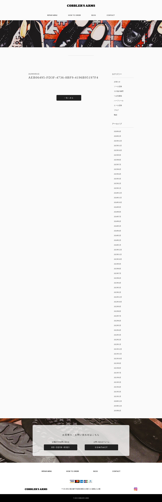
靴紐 (115, 115)
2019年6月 (117, 411)
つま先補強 (118, 96)
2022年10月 (118, 302)
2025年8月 (117, 160)
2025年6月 (117, 169)
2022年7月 (117, 316)
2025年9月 (117, 155)
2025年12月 (118, 141)
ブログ (116, 110)
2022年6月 (117, 321)
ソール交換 (118, 86)
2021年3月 (117, 392)
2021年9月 (117, 363)
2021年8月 (117, 368)
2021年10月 (118, 358)
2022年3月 (117, 335)
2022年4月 (117, 330)
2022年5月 (117, 325)
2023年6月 (117, 278)
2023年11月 (118, 254)
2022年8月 (117, 311)
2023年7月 (117, 273)
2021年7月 (117, 373)
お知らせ (117, 82)
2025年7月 (117, 164)
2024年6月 (117, 221)
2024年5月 (117, 226)
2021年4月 (117, 387)
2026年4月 (117, 131)
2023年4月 (117, 283)
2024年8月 (117, 212)
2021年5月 (117, 382)
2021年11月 (118, 354)
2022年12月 (118, 297)
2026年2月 (117, 136)
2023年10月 (118, 259)
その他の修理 (118, 91)
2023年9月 (117, 264)
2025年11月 (118, 145)
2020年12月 (118, 401)
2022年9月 (117, 306)
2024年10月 (118, 202)
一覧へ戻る (69, 98)
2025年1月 (117, 188)
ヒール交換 (118, 105)
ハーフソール (118, 101)
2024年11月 (118, 198)
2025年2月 (117, 183)
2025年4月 (117, 174)
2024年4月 (117, 231)
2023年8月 (117, 269)
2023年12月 (118, 250)
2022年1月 (117, 344)
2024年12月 (118, 193)
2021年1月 (117, 396)
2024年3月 (117, 235)
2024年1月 (117, 245)
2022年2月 (117, 340)
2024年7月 (117, 216)
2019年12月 (118, 406)
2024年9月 (117, 207)
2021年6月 (117, 377)
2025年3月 (117, 179)
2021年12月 (118, 349)
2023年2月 (117, 292)
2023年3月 (117, 287)
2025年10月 (118, 150)
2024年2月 (117, 240)
